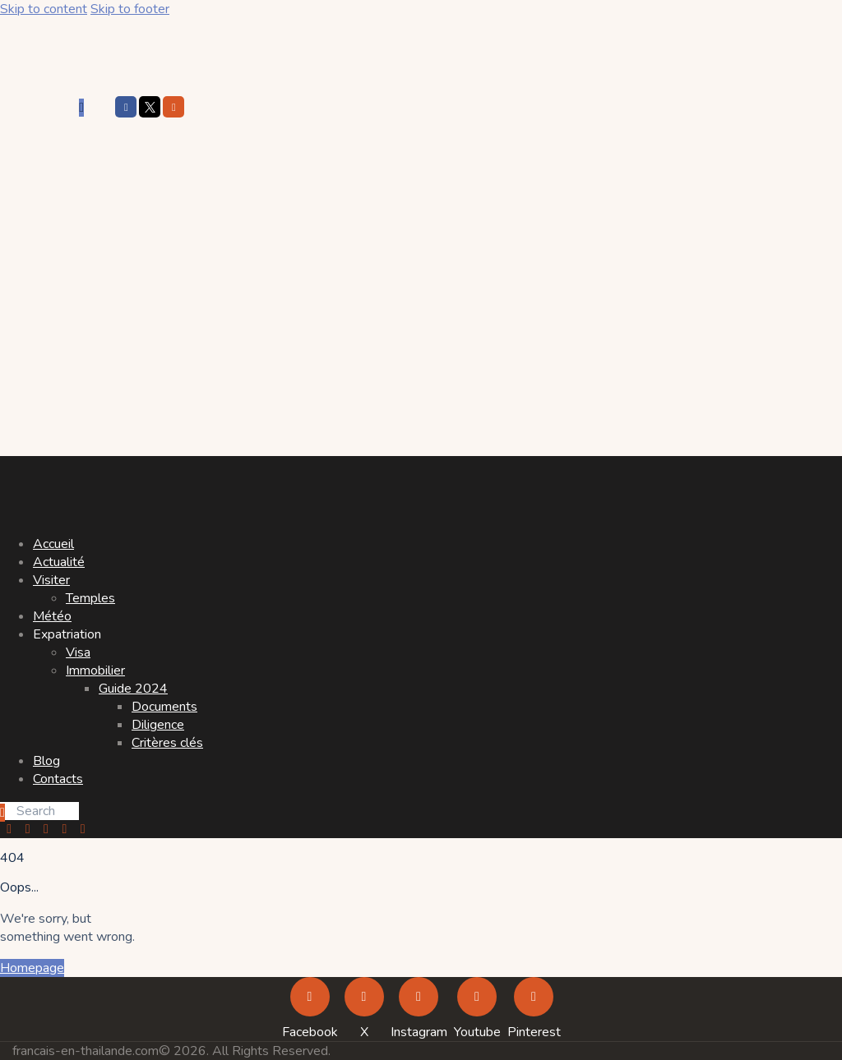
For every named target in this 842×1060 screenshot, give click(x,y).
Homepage (32, 968)
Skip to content (43, 9)
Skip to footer (129, 9)
